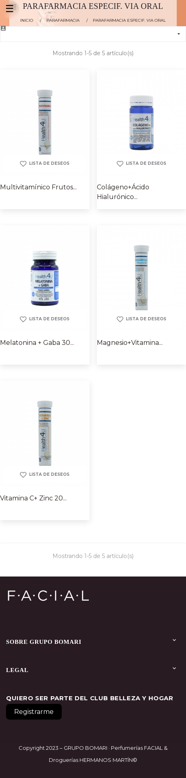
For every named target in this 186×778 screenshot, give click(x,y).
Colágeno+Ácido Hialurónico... (123, 192)
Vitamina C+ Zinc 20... (33, 498)
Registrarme (34, 712)
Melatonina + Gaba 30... (37, 342)
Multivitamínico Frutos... (38, 187)
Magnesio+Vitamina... (130, 342)
